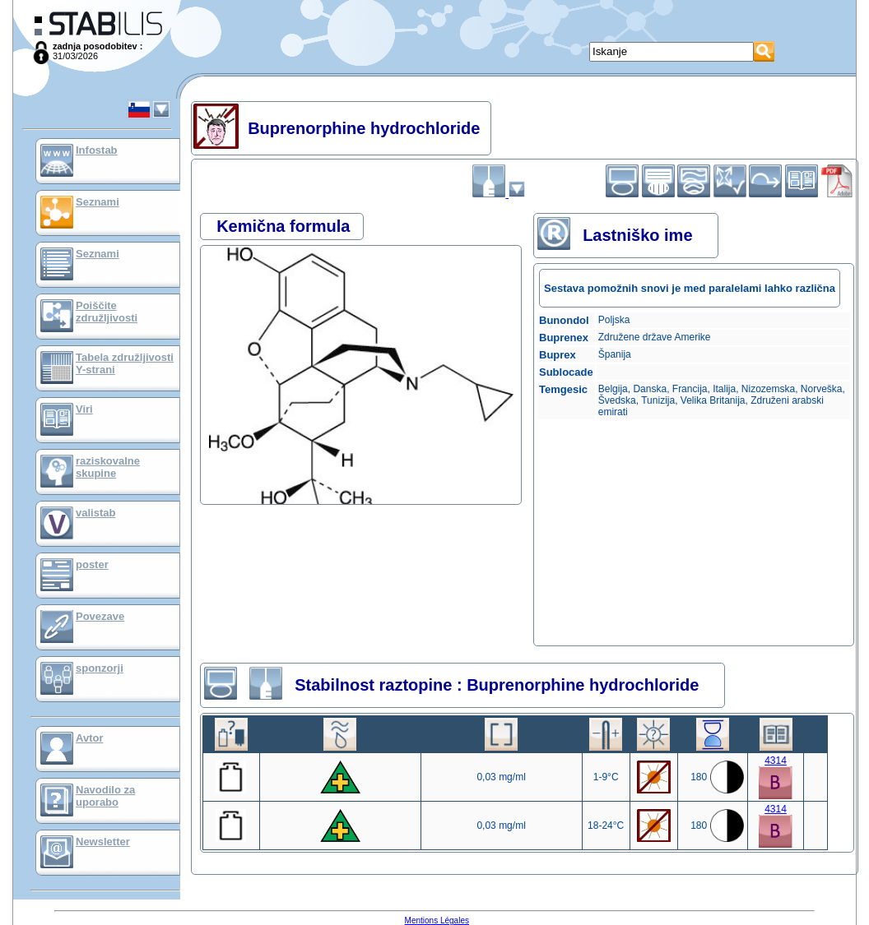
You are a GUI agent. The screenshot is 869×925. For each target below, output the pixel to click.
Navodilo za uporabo (105, 796)
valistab (95, 512)
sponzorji (99, 668)
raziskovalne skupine (108, 467)
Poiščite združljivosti (106, 311)
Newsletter (103, 841)
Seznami (97, 202)
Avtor (89, 738)
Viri (84, 409)
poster (92, 564)
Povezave (100, 616)
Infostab (97, 150)
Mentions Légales (437, 920)
